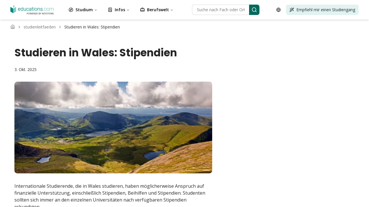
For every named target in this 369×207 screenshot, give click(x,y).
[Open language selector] (278, 10)
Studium (83, 9)
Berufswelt (157, 9)
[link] (92, 27)
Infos (119, 9)
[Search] (254, 10)
